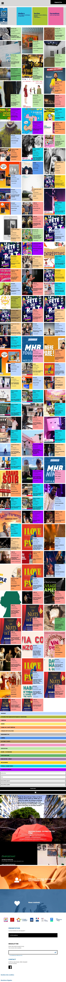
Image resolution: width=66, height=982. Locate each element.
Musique (3, 713)
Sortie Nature (5, 755)
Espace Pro (58, 2)
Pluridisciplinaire (6, 769)
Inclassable (4, 762)
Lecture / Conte (5, 741)
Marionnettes (5, 734)
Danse (2, 724)
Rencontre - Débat (6, 759)
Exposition (4, 748)
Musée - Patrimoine (6, 752)
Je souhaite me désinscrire (16, 955)
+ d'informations (14, 935)
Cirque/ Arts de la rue (7, 731)
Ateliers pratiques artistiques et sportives (14, 717)
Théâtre (3, 720)
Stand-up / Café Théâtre (8, 727)
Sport (3, 745)
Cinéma (3, 738)
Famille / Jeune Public (7, 766)
